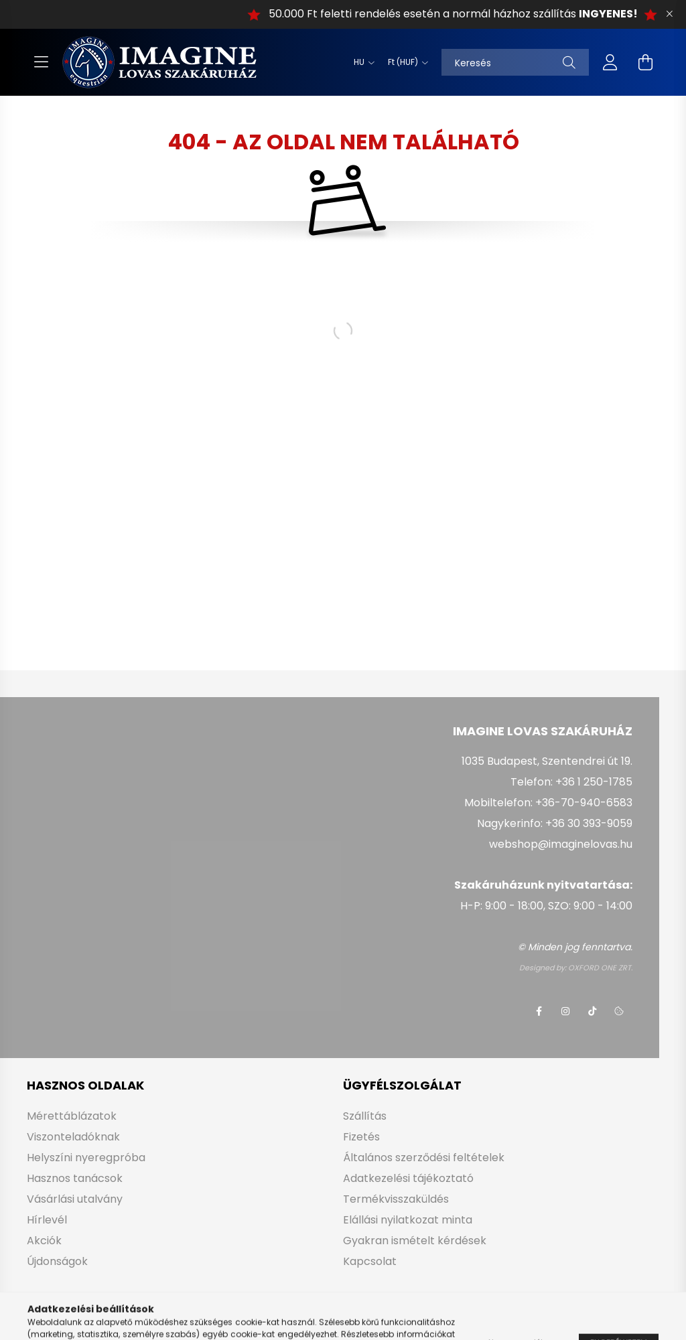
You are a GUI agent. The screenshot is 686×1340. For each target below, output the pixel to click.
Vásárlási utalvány (75, 1199)
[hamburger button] (40, 62)
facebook (538, 1011)
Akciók (44, 1240)
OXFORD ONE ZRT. (600, 967)
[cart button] (645, 62)
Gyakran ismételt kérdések (414, 1240)
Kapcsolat (370, 1261)
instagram (565, 1011)
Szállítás (365, 1116)
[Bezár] (669, 14)
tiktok (592, 1011)
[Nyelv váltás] (360, 62)
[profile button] (610, 62)
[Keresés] (515, 62)
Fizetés (361, 1136)
